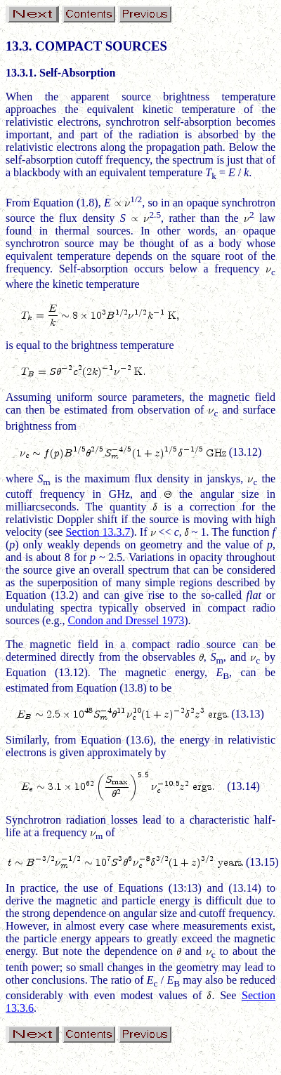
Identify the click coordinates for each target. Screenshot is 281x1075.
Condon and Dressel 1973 (125, 620)
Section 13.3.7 (97, 532)
